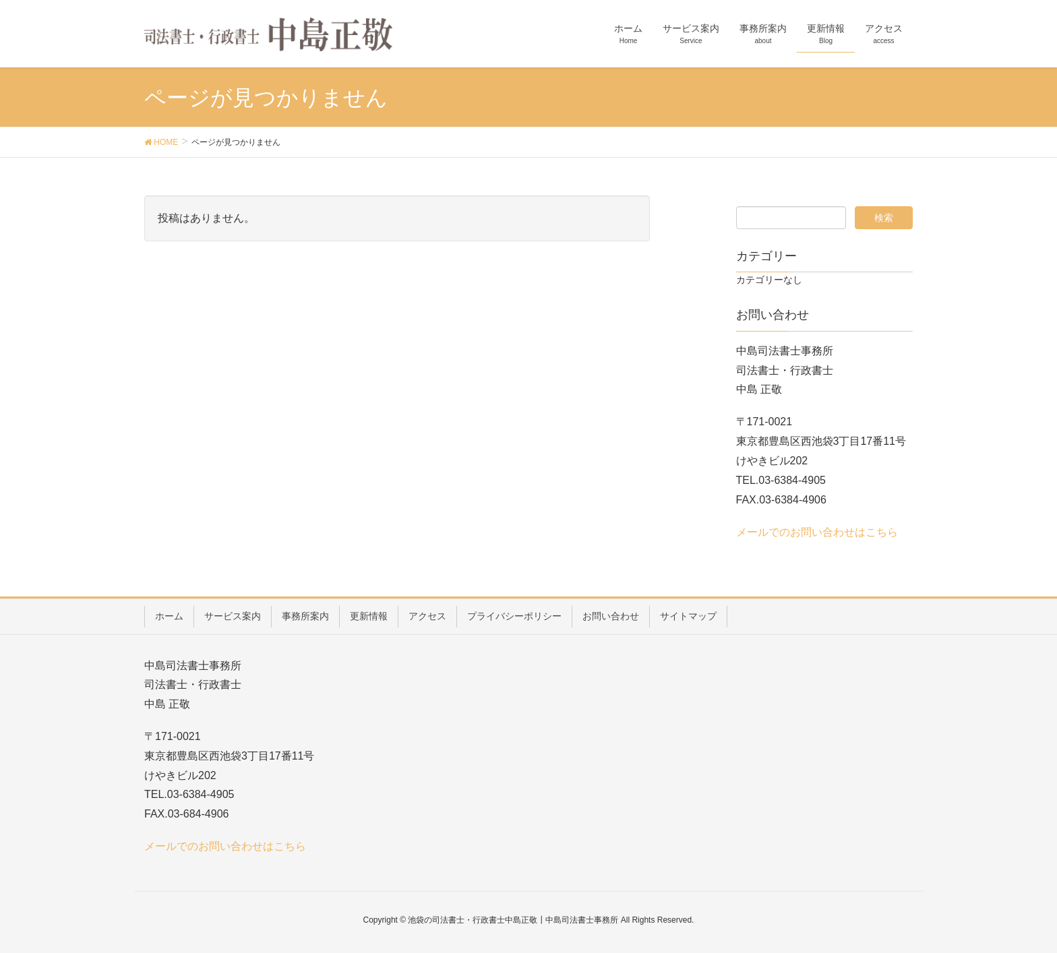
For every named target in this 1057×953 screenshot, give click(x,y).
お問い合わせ (610, 616)
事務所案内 (305, 616)
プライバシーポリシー (514, 616)
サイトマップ (688, 616)
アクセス (427, 616)
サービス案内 (232, 616)
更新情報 (369, 616)
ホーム (169, 616)
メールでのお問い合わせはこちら (817, 532)
